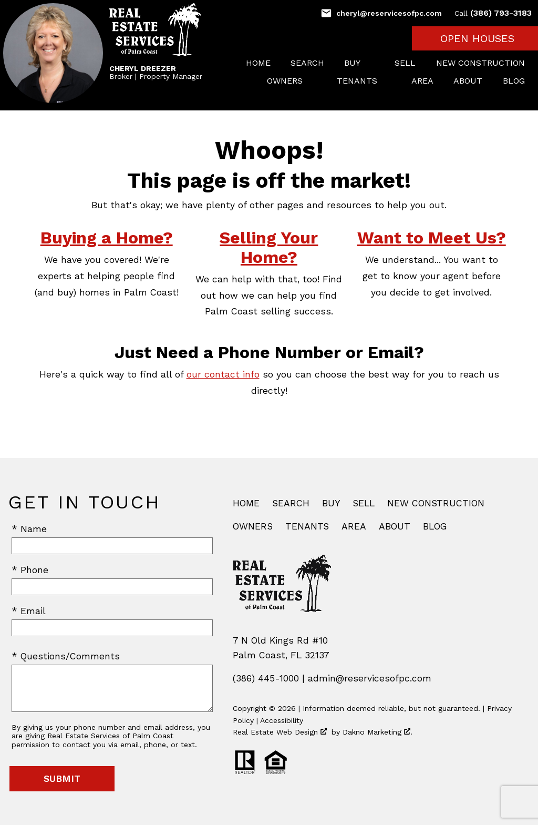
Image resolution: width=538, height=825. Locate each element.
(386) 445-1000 (266, 678)
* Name (29, 529)
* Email (29, 611)
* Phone (30, 570)
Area (422, 81)
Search (307, 63)
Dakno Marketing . (377, 732)
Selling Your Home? (269, 247)
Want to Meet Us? (431, 238)
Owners (253, 526)
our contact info (223, 374)
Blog (514, 81)
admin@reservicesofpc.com (369, 678)
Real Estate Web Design (280, 732)
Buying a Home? (106, 238)
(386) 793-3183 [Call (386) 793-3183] (493, 13)
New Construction (480, 63)
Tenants (307, 526)
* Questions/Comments (66, 656)
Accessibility (281, 720)
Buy (331, 503)
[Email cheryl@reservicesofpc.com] (381, 13)
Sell (405, 63)
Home (258, 63)
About (467, 81)
